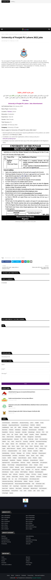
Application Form (6, 462)
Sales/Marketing (5, 453)
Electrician (23, 462)
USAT (25, 490)
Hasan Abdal (23, 486)
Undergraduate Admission (22, 465)
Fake (33, 483)
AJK (12, 434)
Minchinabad (26, 488)
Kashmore (11, 488)
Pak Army (11, 432)
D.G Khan (28, 453)
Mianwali (19, 448)
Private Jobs (4, 543)
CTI (32, 469)
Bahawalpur (17, 429)
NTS (17, 443)
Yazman (30, 490)
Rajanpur (4, 446)
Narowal (30, 450)
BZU (36, 443)
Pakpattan (19, 460)
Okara (3, 436)
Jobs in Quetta (5, 527)
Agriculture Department (7, 439)
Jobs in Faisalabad (6, 517)
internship (24, 432)
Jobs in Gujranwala (30, 517)
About (12, 575)
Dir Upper (37, 481)
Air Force (4, 450)
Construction (5, 467)
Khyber (40, 458)
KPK (15, 427)
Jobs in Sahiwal (5, 528)
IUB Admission (5, 472)
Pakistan (9, 111)
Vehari (30, 465)
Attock (36, 439)
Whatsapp (19, 453)
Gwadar (24, 450)
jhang (26, 446)
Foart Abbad (5, 486)
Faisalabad (36, 427)
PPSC (43, 432)
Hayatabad (43, 469)
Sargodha (31, 434)
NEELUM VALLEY (34, 488)
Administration (8, 257)
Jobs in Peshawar (30, 525)
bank (12, 427)
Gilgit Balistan (43, 434)
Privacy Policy (29, 562)
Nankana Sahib (35, 462)
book (38, 490)
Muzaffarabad (31, 448)
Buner (23, 469)
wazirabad (39, 467)
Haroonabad (22, 455)
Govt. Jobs (28, 543)
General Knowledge (6, 455)
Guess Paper (16, 486)
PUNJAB (6, 34)
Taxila (22, 446)
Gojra (3, 476)
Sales (10, 474)
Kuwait (11, 472)
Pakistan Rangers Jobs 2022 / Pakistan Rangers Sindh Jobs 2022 (24, 411)
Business (31, 481)
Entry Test (37, 469)
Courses (4, 458)
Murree (24, 448)
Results (16, 434)
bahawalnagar (31, 432)
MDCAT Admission (11, 448)
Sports (22, 467)
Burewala (28, 469)
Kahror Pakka (15, 476)
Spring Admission (34, 460)
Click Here (25, 100)
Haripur (28, 462)
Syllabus (4, 465)
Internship (28, 538)
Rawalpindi (24, 429)
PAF (3, 443)
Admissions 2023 (16, 469)
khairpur (41, 460)
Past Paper (28, 564)
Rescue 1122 (18, 441)
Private (41, 422)
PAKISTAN (32, 425)
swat (9, 446)
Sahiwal (37, 434)
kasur (37, 455)
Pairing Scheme (14, 490)
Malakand (31, 472)
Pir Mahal (45, 476)
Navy (25, 439)
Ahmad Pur (21, 474)
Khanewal (36, 446)
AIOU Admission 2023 (34, 479)
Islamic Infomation (22, 458)
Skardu (32, 455)
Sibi (9, 479)
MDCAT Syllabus (23, 472)
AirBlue (41, 455)
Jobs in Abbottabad (6, 515)
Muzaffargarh (5, 460)
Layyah (3, 448)
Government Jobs (6, 422)
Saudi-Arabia (38, 436)
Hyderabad (41, 443)
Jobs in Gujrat (5, 519)
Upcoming (25, 441)
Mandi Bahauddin (39, 472)
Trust (21, 490)
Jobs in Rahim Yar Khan (31, 527)
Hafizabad (15, 455)
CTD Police (33, 474)
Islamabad (4, 425)
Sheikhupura (25, 460)
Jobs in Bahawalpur (30, 515)
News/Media (5, 432)
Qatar (12, 441)
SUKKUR (4, 441)
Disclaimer (4, 562)
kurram (11, 493)
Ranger (7, 443)
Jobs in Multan (29, 523)
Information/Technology (41, 441)
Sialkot (21, 434)
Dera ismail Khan (15, 462)
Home (3, 34)
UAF (32, 443)
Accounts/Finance (24, 425)
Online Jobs (4, 474)
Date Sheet (34, 453)
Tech (29, 443)
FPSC (21, 439)
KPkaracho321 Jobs (38, 486)
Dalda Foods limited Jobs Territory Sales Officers (20, 398)
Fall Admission (22, 443)
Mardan (12, 443)
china (42, 490)
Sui (12, 479)
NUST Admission (43, 488)
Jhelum (29, 458)
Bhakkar (25, 481)
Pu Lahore (18, 257)
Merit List (38, 432)
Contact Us (4, 559)
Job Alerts (28, 559)
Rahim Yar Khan (10, 436)
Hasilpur (15, 458)
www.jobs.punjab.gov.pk (9, 138)
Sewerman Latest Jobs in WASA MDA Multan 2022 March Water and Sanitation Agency (28, 405)
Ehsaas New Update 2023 (7, 483)
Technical (13, 453)
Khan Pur (21, 476)
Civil (20, 450)
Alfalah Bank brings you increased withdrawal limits (21, 392)
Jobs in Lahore (5, 523)
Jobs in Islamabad (6, 521)
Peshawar (11, 429)
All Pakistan (25, 427)
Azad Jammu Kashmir (12, 450)
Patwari (24, 436)
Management (30, 436)
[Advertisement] (26, 15)
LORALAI (11, 467)
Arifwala (27, 474)
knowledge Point (6, 40)
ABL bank (46, 467)
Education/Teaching (24, 422)
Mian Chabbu (18, 488)
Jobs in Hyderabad (30, 519)
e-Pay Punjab (5, 493)
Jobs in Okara (5, 525)
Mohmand (38, 476)
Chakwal (36, 465)
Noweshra (35, 450)
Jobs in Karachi (29, 521)
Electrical (4, 536)
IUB (47, 432)
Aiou (9, 441)
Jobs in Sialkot (29, 528)
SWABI (41, 450)
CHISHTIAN (31, 441)
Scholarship (40, 429)
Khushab (35, 458)
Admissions (43, 427)
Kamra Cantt (5, 488)
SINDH (19, 427)
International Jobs (32, 429)
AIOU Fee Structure (6, 469)
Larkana (17, 472)
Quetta (3, 434)
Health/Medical (5, 427)
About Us (28, 557)
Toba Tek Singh (11, 465)
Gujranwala (17, 432)
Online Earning (42, 448)
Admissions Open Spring (7, 481)
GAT (10, 486)
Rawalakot (4, 479)
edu (16, 479)
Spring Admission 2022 (30, 467)
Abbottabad (18, 436)
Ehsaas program (42, 453)
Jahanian (8, 476)
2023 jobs (15, 474)
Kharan (26, 476)
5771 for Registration (23, 479)
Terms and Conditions (7, 564)
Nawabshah (12, 460)
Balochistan (4, 429)
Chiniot (41, 465)
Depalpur (45, 474)
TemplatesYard (21, 577)
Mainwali (17, 467)
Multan (30, 427)
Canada (39, 474)
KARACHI (38, 425)
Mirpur (27, 455)
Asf (23, 453)
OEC (36, 448)
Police (8, 434)
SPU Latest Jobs (43, 462)
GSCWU (9, 458)
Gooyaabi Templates (36, 577)
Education (16, 439)
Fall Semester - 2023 (40, 483)
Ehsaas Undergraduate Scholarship (22, 483)
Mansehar (32, 476)
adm (34, 490)
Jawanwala (30, 486)
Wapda (26, 434)
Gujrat (18, 446)
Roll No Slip (30, 439)
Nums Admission (6, 490)
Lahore (13, 257)
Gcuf (46, 446)
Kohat (41, 446)
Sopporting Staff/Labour (14, 425)
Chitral (31, 446)
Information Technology (31, 540)
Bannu (13, 446)
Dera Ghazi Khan (43, 439)
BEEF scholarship (18, 481)
